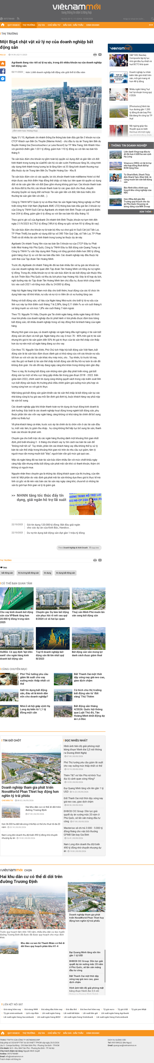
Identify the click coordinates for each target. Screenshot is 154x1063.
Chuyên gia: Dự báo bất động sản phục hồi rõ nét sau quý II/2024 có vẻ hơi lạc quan (52, 615)
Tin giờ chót (12, 740)
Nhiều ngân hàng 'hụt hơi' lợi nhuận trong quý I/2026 (141, 92)
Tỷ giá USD (123, 1009)
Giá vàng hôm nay (12, 1009)
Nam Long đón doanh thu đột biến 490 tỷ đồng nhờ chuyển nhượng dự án (82, 848)
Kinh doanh (92, 25)
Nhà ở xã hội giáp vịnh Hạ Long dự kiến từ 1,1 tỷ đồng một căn (35, 709)
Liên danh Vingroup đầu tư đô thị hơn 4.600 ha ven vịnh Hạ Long (137, 154)
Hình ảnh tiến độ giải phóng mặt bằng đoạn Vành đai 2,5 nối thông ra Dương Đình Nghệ (83, 749)
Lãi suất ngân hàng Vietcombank (112, 1017)
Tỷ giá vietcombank (13, 1013)
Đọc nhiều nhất (76, 740)
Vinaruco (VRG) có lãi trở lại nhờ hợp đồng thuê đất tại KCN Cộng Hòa (138, 165)
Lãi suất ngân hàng (51, 1013)
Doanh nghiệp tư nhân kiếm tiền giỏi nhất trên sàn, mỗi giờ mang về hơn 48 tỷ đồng (140, 77)
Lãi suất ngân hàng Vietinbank (78, 1017)
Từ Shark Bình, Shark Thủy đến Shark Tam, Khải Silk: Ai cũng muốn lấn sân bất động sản (138, 178)
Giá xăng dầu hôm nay (51, 1009)
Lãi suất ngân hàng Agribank (115, 1013)
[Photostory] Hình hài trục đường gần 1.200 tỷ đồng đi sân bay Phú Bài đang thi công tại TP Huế (141, 112)
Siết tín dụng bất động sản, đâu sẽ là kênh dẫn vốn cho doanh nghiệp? (34, 693)
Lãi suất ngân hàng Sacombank (19, 1017)
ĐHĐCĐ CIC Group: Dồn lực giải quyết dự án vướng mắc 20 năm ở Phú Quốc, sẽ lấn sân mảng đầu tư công (86, 966)
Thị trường (29, 25)
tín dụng (47, 573)
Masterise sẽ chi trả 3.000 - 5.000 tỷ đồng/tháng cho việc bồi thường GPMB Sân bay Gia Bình (83, 831)
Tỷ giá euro (108, 1009)
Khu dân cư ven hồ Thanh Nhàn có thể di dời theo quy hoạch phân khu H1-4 (43, 945)
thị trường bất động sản (28, 573)
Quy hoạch (14, 25)
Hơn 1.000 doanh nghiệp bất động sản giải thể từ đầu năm (55, 72)
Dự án (41, 25)
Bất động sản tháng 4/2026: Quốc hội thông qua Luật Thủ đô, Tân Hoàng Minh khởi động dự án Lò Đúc (89, 713)
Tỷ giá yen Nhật (138, 1009)
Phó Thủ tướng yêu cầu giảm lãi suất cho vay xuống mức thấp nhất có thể (35, 679)
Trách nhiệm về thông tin (10, 1059)
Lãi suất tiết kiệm (71, 1013)
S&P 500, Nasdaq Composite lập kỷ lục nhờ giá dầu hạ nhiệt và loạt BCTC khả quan (141, 60)
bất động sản (7, 573)
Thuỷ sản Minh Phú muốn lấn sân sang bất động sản (88, 614)
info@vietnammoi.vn (14, 1056)
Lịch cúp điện (32, 1013)
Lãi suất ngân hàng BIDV (49, 1017)
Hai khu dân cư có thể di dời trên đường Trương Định (43, 808)
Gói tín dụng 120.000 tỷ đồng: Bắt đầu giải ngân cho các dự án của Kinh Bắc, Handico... (53, 526)
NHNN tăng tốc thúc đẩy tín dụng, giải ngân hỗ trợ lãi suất (41, 497)
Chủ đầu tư (54, 25)
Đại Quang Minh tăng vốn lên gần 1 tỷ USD (84, 954)
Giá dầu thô (71, 1009)
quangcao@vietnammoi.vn (124, 1045)
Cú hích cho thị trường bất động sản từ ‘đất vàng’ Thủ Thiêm (87, 693)
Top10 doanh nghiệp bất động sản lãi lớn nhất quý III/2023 (50, 655)
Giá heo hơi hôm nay (90, 1009)
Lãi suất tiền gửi (90, 1013)
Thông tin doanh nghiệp (129, 145)
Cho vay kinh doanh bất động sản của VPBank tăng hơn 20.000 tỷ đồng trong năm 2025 (16, 617)
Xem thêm (146, 211)
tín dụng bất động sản (65, 573)
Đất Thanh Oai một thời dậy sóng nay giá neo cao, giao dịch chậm (89, 677)
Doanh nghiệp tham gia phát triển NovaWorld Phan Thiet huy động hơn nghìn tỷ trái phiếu (30, 791)
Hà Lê (3, 55)
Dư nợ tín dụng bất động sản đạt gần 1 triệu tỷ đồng (56, 532)
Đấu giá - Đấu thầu (73, 25)
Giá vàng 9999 (31, 1009)
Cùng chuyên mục (14, 669)
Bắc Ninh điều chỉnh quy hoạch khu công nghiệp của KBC (137, 190)
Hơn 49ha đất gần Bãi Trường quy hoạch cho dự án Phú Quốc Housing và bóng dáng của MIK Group (137, 203)
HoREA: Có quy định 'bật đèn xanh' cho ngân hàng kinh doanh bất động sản (16, 655)
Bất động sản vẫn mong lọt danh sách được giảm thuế (87, 654)
